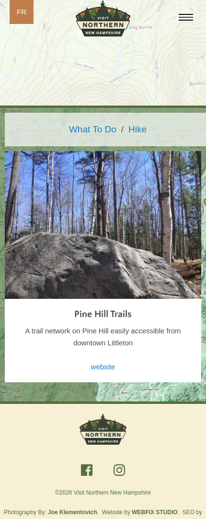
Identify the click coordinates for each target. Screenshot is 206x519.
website (103, 367)
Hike (137, 129)
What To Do (92, 129)
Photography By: (50, 512)
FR (21, 12)
